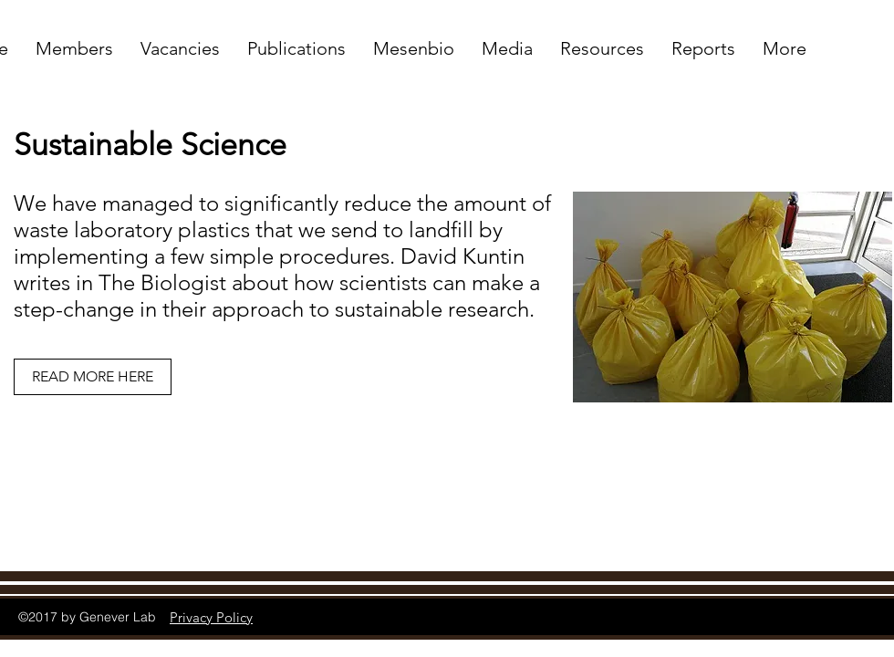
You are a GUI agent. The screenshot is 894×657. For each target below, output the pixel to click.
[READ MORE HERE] (93, 377)
